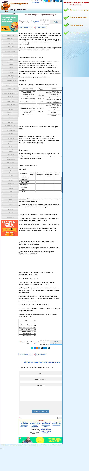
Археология (10, 43)
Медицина (10, 133)
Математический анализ (10, 125)
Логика (10, 117)
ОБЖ (10, 146)
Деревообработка (11, 77)
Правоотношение (11, 157)
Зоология (10, 83)
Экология (10, 212)
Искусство (10, 96)
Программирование (10, 159)
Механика (10, 143)
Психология (10, 167)
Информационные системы (10, 93)
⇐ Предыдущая (23, 27)
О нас (38, 0)
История (11, 99)
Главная (32, 0)
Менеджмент (11, 135)
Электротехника (10, 217)
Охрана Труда (10, 149)
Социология (10, 175)
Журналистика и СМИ (11, 80)
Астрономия (10, 48)
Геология (11, 70)
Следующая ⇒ (42, 27)
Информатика (10, 91)
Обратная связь (35, 2)
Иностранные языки (10, 88)
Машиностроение (11, 130)
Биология (10, 54)
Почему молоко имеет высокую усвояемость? (56, 423)
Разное (10, 172)
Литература (10, 114)
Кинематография (11, 101)
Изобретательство (10, 85)
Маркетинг (10, 120)
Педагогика (10, 151)
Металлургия (11, 138)
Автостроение (10, 38)
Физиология (10, 199)
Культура (11, 109)
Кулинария (10, 106)
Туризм (10, 191)
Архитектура (11, 46)
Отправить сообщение (40, 411)
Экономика (10, 215)
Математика (10, 122)
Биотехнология (10, 56)
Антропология (10, 41)
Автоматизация (10, 35)
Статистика (10, 180)
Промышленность (11, 164)
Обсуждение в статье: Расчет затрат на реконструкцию (42, 362)
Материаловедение (10, 128)
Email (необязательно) (40, 379)
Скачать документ (56, 22)
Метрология (10, 141)
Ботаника (10, 59)
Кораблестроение (11, 104)
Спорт (10, 178)
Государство (11, 72)
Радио (10, 170)
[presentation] (32, 406)
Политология (11, 154)
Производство (10, 162)
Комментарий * (40, 385)
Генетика (11, 64)
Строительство (10, 183)
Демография (11, 75)
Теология (10, 186)
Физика (10, 196)
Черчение (10, 209)
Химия (10, 207)
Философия (10, 201)
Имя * (40, 373)
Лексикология (10, 112)
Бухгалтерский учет (10, 62)
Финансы (11, 204)
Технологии (10, 188)
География (10, 67)
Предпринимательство (10, 51)
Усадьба (11, 193)
